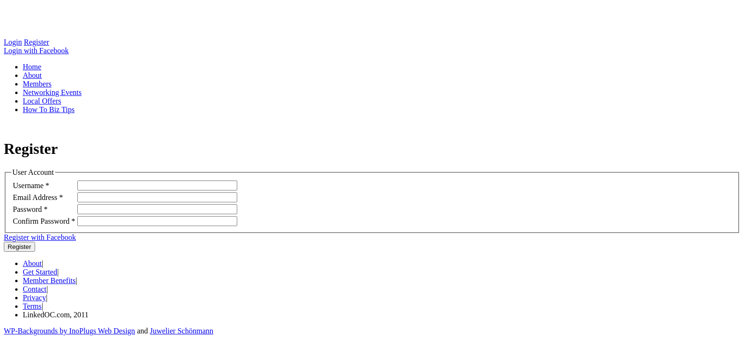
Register (36, 42)
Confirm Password (41, 221)
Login (13, 42)
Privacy (34, 298)
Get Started (40, 272)
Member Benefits (49, 280)
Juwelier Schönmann (182, 331)
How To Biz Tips (48, 109)
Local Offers (42, 101)
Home (32, 67)
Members (37, 84)
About (32, 75)
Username (28, 185)
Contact (34, 289)
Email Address (35, 197)
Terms (32, 306)
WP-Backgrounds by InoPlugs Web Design (69, 331)
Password (27, 209)
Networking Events (52, 92)
